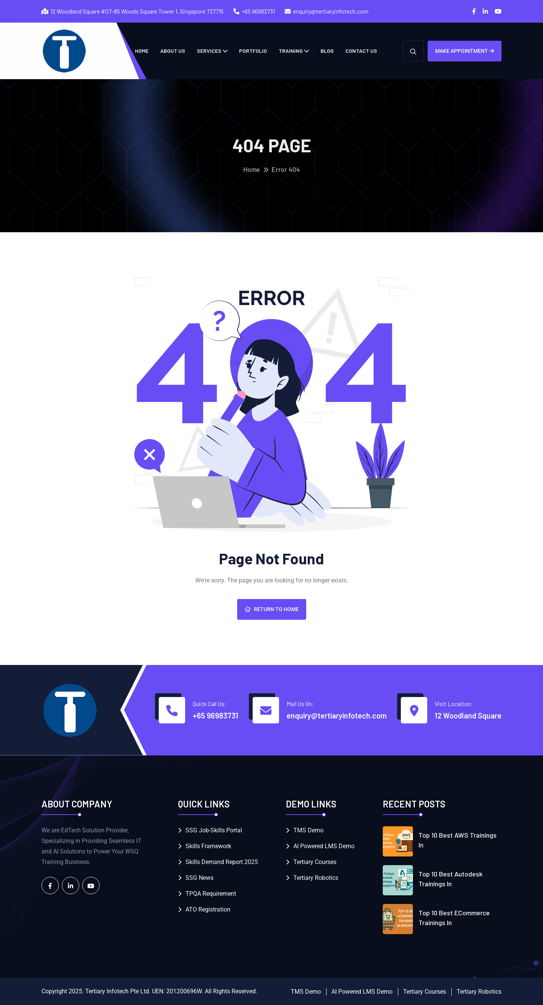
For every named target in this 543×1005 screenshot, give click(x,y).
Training (291, 50)
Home (251, 169)
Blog (327, 50)
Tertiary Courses (314, 862)
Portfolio (253, 50)
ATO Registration (208, 909)
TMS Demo (308, 830)
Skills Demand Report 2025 (222, 862)
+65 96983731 (258, 11)
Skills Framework (208, 846)
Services (209, 50)
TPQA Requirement (211, 893)
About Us (172, 50)
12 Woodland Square (468, 715)
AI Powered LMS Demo (323, 846)
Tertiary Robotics (315, 877)
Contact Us (361, 50)
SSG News (199, 877)
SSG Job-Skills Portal (214, 830)
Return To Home (272, 609)
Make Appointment (464, 51)
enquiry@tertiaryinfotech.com (330, 11)
